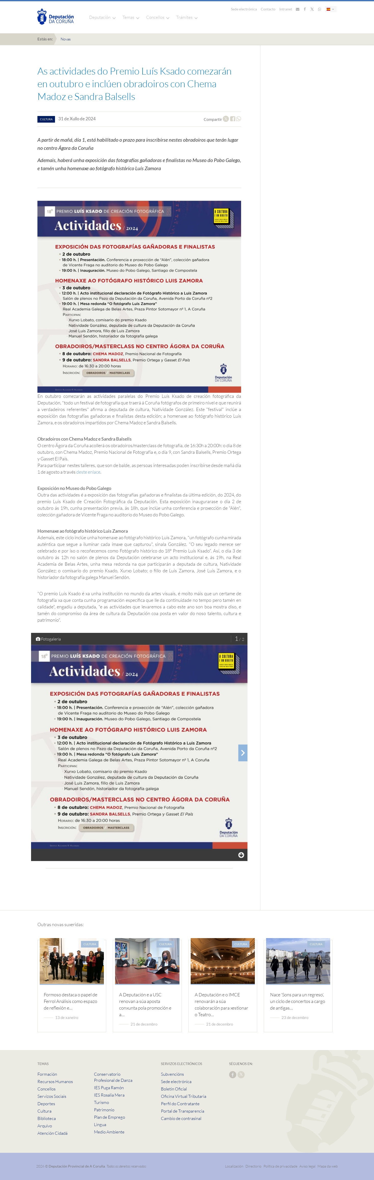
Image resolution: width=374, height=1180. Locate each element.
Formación (47, 1074)
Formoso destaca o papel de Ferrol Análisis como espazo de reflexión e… (70, 1001)
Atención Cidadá (52, 1133)
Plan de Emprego (109, 1117)
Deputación (99, 17)
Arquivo (44, 1125)
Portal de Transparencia (182, 1111)
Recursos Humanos (55, 1081)
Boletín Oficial (174, 1088)
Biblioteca (46, 1118)
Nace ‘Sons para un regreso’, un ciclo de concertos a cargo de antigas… (297, 1001)
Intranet (285, 9)
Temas (128, 17)
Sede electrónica (244, 9)
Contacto (268, 9)
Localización (234, 1166)
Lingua (100, 1124)
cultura (46, 119)
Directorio (253, 1166)
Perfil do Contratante (180, 1103)
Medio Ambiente (109, 1131)
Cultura (44, 1111)
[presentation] (242, 753)
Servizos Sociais (51, 1096)
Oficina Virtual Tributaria (183, 1096)
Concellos (155, 17)
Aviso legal (307, 1166)
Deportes (46, 1103)
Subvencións (172, 1074)
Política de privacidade (281, 1166)
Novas (66, 39)
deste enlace (88, 472)
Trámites (184, 17)
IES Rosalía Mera (109, 1095)
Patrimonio (104, 1109)
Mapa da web (327, 1166)
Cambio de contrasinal (181, 1118)
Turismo (101, 1102)
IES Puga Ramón (109, 1087)
